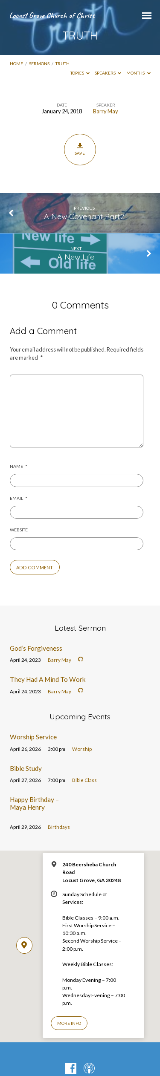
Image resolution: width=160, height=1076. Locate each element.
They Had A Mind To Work (48, 679)
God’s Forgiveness (36, 648)
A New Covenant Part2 (84, 216)
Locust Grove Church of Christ (51, 15)
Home (16, 63)
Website (19, 529)
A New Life (75, 256)
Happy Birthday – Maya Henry (34, 803)
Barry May (105, 111)
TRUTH (62, 63)
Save (80, 149)
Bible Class (84, 780)
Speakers (108, 72)
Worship (82, 749)
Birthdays (59, 827)
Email (18, 498)
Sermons (39, 63)
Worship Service (33, 737)
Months (138, 72)
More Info (69, 1023)
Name (18, 466)
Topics (80, 72)
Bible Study (26, 768)
